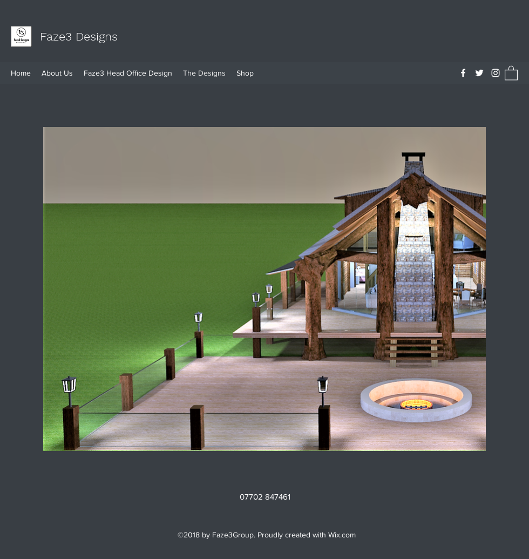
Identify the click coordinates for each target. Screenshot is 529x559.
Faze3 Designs (79, 36)
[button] (511, 72)
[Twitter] (479, 73)
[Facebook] (463, 73)
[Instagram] (495, 73)
